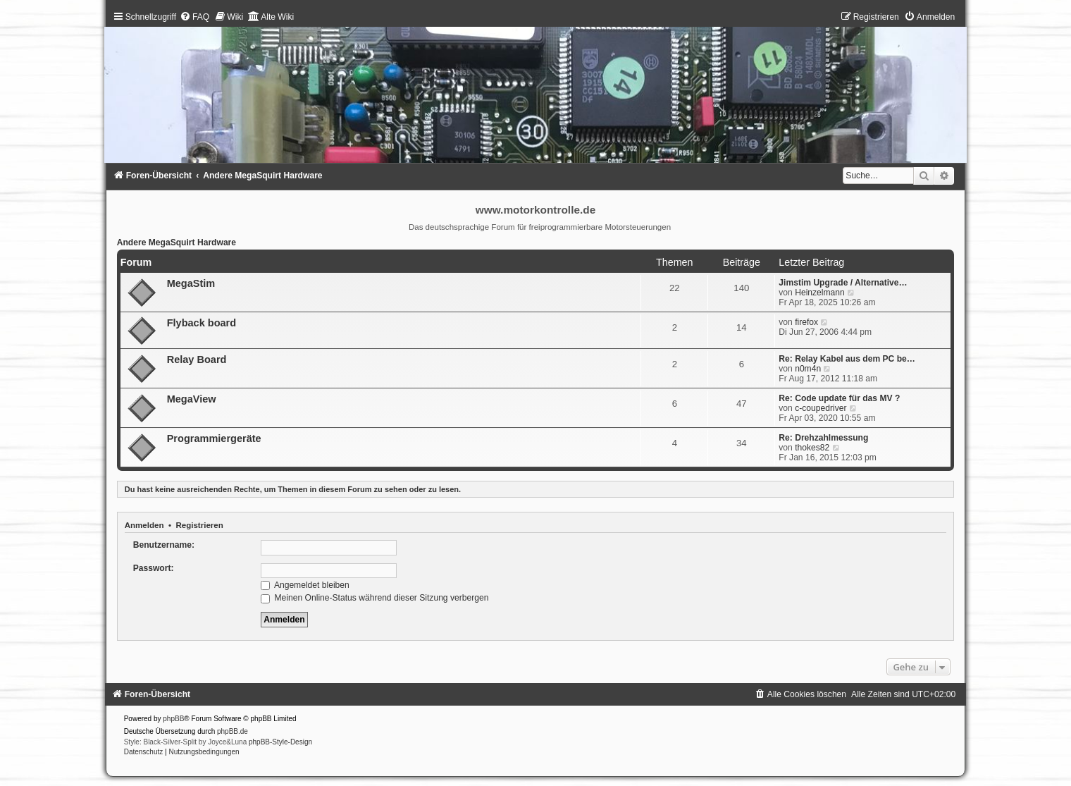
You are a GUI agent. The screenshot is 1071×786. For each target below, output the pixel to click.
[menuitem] (194, 17)
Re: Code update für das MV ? (839, 398)
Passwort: (153, 568)
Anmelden (144, 525)
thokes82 (812, 448)
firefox (806, 322)
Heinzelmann (820, 292)
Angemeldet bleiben (305, 585)
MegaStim (191, 283)
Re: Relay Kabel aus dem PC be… (847, 359)
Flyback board (201, 322)
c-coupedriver (820, 408)
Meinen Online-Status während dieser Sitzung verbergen (374, 598)
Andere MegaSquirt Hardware (176, 242)
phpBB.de (232, 731)
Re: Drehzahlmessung (823, 438)
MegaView (191, 399)
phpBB (173, 719)
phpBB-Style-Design (280, 742)
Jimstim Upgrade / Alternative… (843, 283)
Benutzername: (163, 545)
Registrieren (199, 525)
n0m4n (808, 369)
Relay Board (197, 359)
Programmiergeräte (214, 438)
